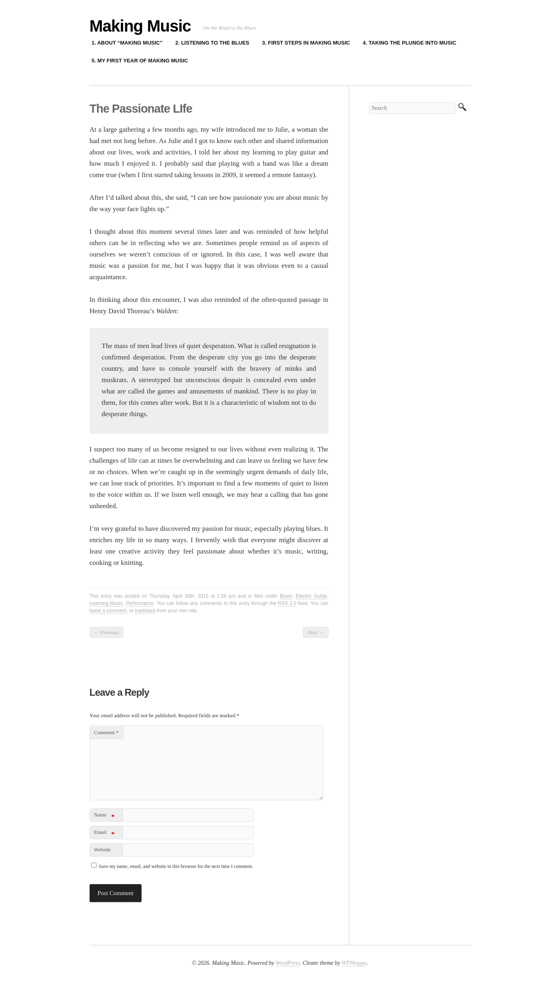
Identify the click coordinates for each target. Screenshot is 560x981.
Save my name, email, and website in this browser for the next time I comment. (176, 866)
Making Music (140, 26)
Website (102, 849)
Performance (140, 603)
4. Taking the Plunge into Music (409, 43)
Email (104, 834)
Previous (106, 632)
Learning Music (106, 603)
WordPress (288, 963)
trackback (145, 610)
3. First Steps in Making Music (306, 43)
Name (104, 816)
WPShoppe (354, 963)
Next (315, 632)
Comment (106, 732)
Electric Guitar (311, 596)
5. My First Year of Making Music (140, 61)
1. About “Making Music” (127, 43)
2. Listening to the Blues (212, 43)
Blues (286, 596)
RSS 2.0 (287, 603)
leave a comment (108, 610)
